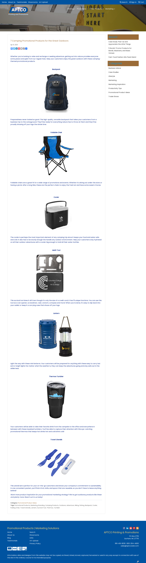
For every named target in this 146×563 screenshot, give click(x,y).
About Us (11, 2)
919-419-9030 (120, 543)
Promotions (81, 9)
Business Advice (114, 68)
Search (123, 2)
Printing (70, 9)
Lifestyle (111, 76)
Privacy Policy (35, 543)
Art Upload (43, 2)
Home (4, 2)
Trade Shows (113, 96)
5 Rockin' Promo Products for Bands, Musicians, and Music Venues (120, 50)
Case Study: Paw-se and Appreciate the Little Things (119, 43)
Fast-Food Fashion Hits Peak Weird (122, 57)
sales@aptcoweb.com (130, 546)
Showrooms (33, 2)
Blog (9, 538)
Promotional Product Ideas (27, 503)
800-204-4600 (133, 543)
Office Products (95, 9)
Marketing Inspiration (116, 84)
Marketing (109, 9)
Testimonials (22, 2)
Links (31, 538)
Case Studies (113, 72)
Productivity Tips (115, 88)
